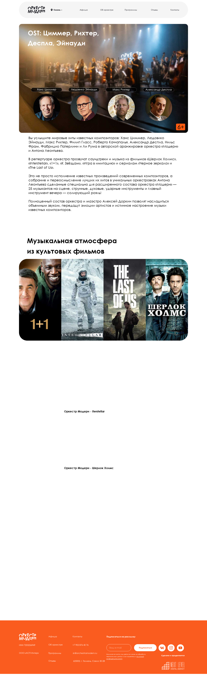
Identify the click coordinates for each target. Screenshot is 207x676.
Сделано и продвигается (173, 655)
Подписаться (145, 647)
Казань (57, 10)
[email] (118, 647)
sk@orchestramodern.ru (85, 653)
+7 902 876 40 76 (80, 645)
